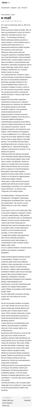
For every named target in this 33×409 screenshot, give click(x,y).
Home (4, 2)
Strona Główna (5, 15)
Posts (13, 15)
